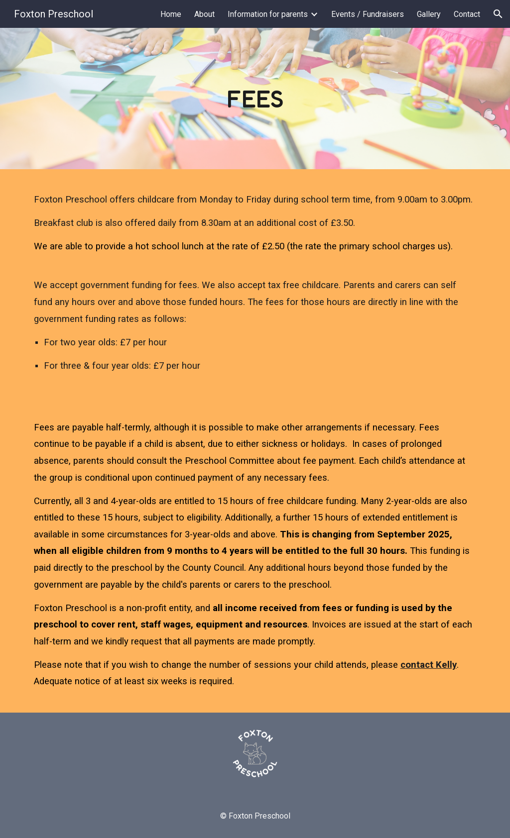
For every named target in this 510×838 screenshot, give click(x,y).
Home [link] (170, 14)
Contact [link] (467, 14)
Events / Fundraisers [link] (367, 14)
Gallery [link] (429, 14)
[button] (498, 14)
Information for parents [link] (268, 14)
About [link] (204, 14)
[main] (255, 98)
